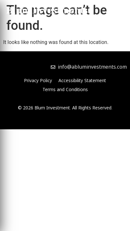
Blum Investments (47, 11)
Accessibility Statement (82, 80)
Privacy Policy (38, 80)
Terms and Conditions (65, 89)
